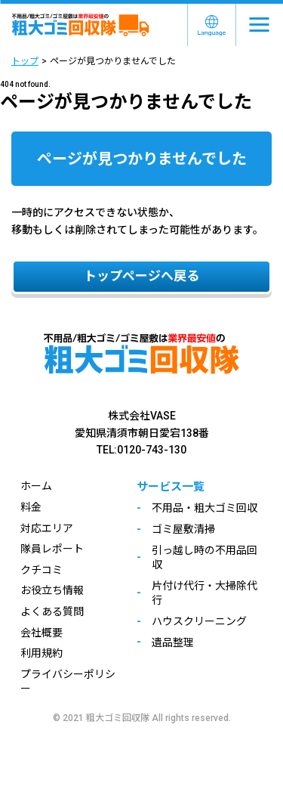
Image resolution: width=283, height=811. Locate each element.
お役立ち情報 (52, 590)
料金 (31, 507)
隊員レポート (52, 549)
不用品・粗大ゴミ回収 (204, 508)
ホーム (36, 486)
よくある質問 (52, 611)
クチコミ (41, 570)
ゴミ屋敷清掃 (183, 529)
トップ (24, 61)
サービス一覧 (171, 487)
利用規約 (41, 653)
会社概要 (41, 633)
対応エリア (46, 528)
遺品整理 (173, 642)
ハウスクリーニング (199, 621)
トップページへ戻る (141, 275)
